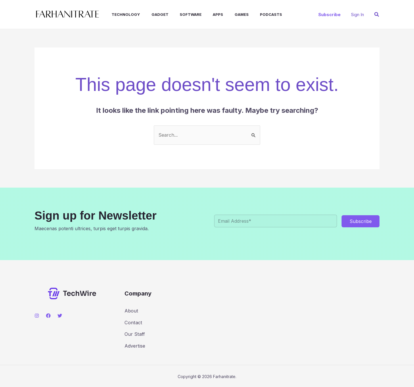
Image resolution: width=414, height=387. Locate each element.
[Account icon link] (357, 14)
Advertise (134, 345)
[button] (329, 14)
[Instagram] (36, 315)
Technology (120, 14)
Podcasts (255, 14)
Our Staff (134, 333)
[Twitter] (59, 315)
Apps (206, 14)
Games (228, 14)
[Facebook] (48, 315)
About (131, 310)
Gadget (152, 14)
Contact (132, 322)
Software (181, 14)
